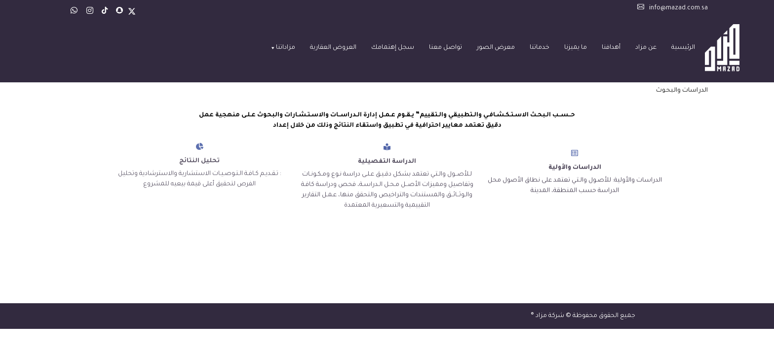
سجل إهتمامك (392, 47)
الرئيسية (683, 47)
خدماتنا (539, 47)
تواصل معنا (445, 47)
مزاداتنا (280, 47)
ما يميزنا (575, 47)
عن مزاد (646, 47)
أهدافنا (611, 47)
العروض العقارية (333, 47)
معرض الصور (496, 47)
